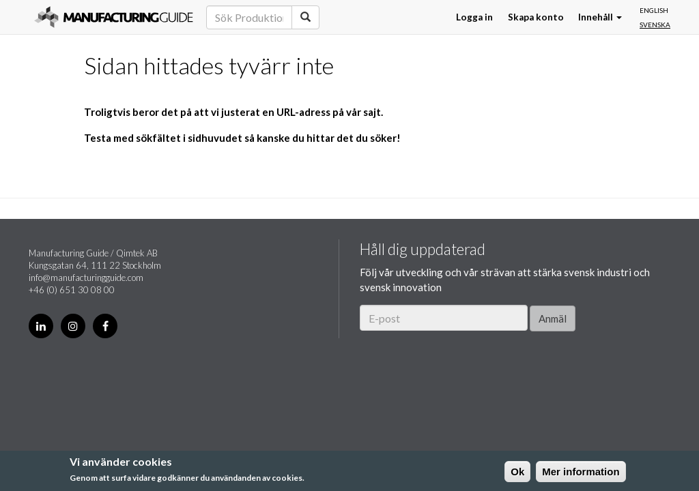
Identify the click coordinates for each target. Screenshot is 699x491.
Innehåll (600, 17)
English (654, 10)
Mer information (580, 471)
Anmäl (553, 318)
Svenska (655, 24)
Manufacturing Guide (113, 17)
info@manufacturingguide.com (86, 277)
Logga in (474, 17)
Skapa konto (536, 17)
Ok (517, 471)
